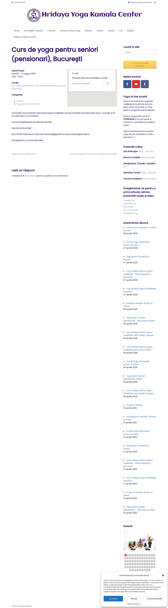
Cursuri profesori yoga (70, 30)
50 (149, 564)
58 (137, 567)
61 (144, 567)
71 (142, 570)
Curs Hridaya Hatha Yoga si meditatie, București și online (137, 348)
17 (132, 558)
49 (147, 564)
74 (149, 570)
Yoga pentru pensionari (28, 103)
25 (152, 558)
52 (154, 564)
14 (125, 558)
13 (154, 555)
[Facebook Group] (145, 84)
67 (132, 570)
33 (140, 561)
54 (128, 567)
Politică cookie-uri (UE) (25, 37)
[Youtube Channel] (136, 84)
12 (152, 555)
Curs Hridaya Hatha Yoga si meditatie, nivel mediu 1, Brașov (138, 334)
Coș (121, 30)
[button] (163, 575)
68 (135, 570)
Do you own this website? (81, 84)
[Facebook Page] (127, 84)
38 (152, 561)
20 (140, 558)
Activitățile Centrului (33, 30)
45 (137, 564)
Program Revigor (134, 405)
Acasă (16, 30)
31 (135, 561)
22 (144, 558)
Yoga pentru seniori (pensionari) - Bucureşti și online (139, 319)
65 (154, 567)
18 (135, 558)
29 (130, 561)
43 (132, 564)
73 (147, 570)
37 (149, 561)
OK (108, 84)
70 (140, 570)
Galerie (99, 30)
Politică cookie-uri (134, 604)
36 (147, 561)
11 (149, 555)
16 (130, 558)
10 (147, 555)
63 (149, 567)
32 (137, 561)
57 (135, 567)
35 (144, 561)
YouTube (149, 151)
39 (154, 561)
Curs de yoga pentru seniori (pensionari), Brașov (93, 153)
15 (128, 558)
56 (132, 567)
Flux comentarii (130, 210)
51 (152, 564)
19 (137, 558)
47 (142, 564)
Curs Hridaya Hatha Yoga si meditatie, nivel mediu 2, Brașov (138, 392)
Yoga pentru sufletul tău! (24, 153)
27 (125, 561)
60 (142, 567)
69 (137, 570)
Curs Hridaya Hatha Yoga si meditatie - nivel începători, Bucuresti (137, 274)
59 (140, 567)
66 (130, 570)
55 (130, 567)
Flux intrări (128, 206)
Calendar (51, 30)
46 (140, 564)
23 (147, 558)
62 (147, 567)
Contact (111, 30)
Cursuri (20, 100)
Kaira (29, 606)
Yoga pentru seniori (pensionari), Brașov (134, 377)
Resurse (88, 30)
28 (128, 561)
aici (134, 137)
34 (142, 561)
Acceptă (113, 598)
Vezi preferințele (154, 598)
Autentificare (129, 203)
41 (128, 564)
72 (144, 570)
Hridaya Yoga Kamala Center (92, 14)
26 (154, 558)
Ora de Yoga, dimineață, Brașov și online (136, 243)
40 (125, 564)
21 (142, 558)
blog (141, 151)
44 (135, 564)
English (130, 30)
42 (130, 564)
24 (149, 558)
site (125, 166)
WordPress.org (130, 213)
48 (144, 564)
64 (152, 567)
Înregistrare (129, 200)
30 (132, 561)
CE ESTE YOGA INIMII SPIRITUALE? (139, 64)
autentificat (30, 175)
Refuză (134, 598)
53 (125, 567)
